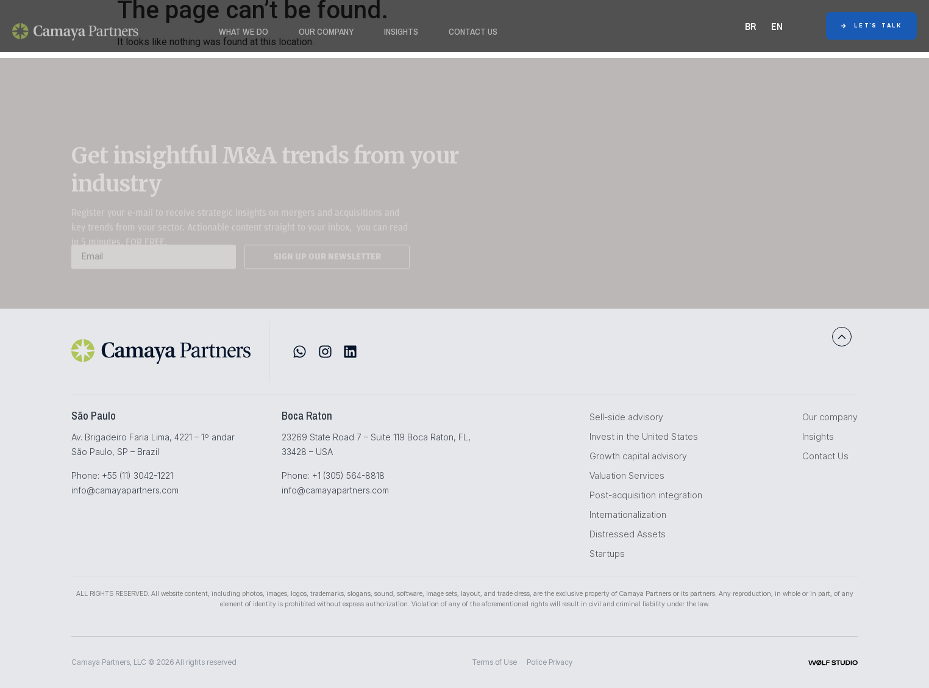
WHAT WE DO (243, 35)
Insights (401, 35)
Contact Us (473, 35)
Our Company (326, 35)
